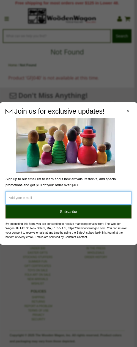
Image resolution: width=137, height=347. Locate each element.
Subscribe (68, 211)
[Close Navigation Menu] (128, 111)
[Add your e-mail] (68, 198)
